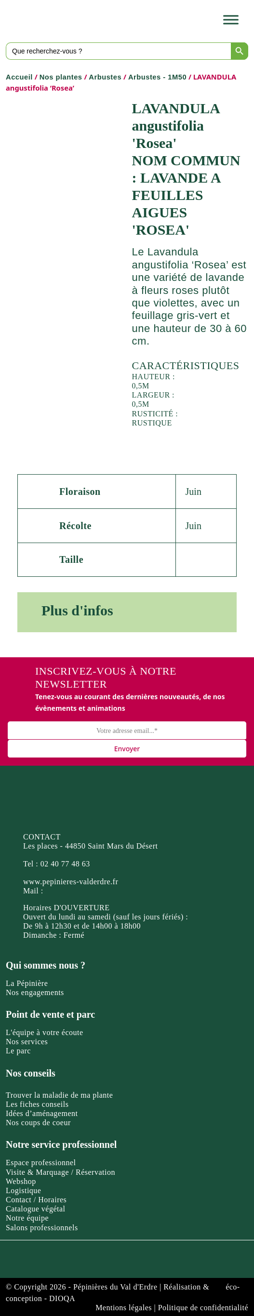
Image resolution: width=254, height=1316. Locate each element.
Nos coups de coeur (38, 1122)
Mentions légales (123, 1307)
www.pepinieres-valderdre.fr (70, 881)
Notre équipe (27, 1218)
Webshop (21, 1181)
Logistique (23, 1190)
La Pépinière (27, 983)
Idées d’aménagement (42, 1113)
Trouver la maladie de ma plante (59, 1095)
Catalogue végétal (36, 1209)
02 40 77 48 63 (65, 864)
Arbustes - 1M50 (157, 77)
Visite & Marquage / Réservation (60, 1172)
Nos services (27, 1041)
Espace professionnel (41, 1162)
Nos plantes (61, 77)
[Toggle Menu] (231, 20)
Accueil (19, 77)
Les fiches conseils (37, 1104)
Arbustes (105, 77)
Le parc (18, 1051)
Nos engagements (35, 992)
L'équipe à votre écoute (44, 1032)
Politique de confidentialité (203, 1307)
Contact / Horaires (36, 1200)
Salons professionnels (42, 1227)
